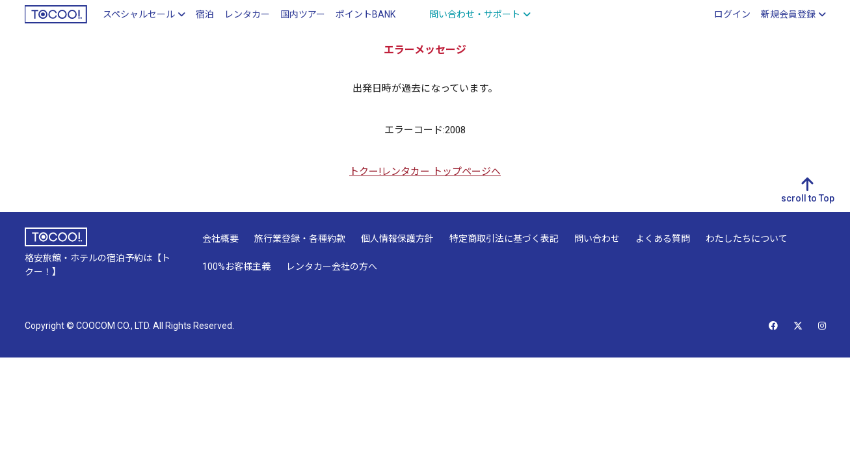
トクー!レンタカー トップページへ (425, 171)
